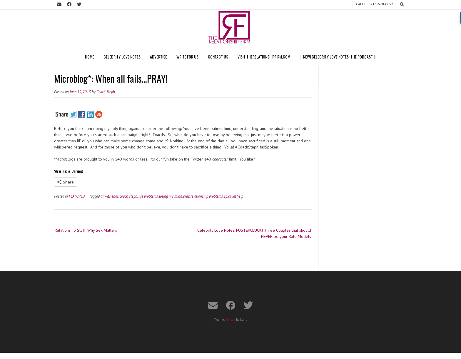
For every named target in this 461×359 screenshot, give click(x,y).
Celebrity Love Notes (122, 57)
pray (186, 196)
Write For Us (187, 57)
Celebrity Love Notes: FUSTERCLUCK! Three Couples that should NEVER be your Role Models (254, 233)
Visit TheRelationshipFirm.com (264, 57)
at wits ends (109, 196)
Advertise (158, 57)
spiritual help (233, 196)
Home (89, 57)
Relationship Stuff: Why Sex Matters (86, 230)
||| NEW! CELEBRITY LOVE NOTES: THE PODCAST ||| (338, 57)
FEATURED (77, 196)
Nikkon (230, 320)
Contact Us (218, 57)
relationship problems (207, 196)
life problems (148, 196)
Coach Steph (105, 91)
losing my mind (170, 196)
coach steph (128, 196)
